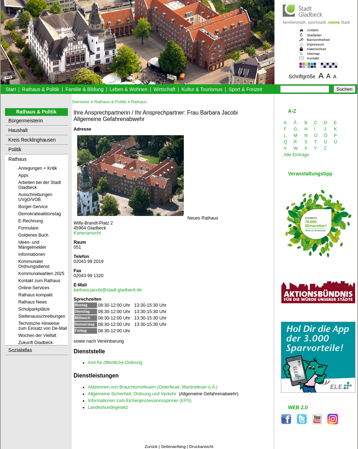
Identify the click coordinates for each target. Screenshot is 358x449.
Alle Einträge (296, 154)
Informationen (32, 254)
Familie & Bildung (84, 89)
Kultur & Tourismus (201, 89)
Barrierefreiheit (318, 40)
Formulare (28, 228)
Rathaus (18, 159)
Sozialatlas (20, 350)
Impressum (315, 44)
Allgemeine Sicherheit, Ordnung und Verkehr (132, 393)
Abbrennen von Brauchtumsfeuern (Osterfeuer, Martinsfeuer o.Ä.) (153, 387)
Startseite (81, 101)
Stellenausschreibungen (41, 316)
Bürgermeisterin (26, 120)
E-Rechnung (30, 220)
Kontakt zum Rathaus (39, 280)
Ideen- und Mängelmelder (32, 245)
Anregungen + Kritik (37, 168)
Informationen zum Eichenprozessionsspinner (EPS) (140, 400)
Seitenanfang (173, 446)
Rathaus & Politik (40, 89)
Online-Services (33, 287)
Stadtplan (314, 35)
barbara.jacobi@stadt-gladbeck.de (108, 289)
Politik (15, 149)
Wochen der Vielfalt (37, 335)
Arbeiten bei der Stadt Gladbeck (39, 185)
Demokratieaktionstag (39, 213)
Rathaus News (32, 302)
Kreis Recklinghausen (32, 140)
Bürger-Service (33, 206)
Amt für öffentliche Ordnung (115, 362)
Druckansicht (201, 446)
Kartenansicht (87, 233)
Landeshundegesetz (108, 407)
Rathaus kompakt (35, 294)
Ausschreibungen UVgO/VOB (35, 197)
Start (10, 89)
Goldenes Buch (33, 235)
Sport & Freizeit (245, 89)
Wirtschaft (164, 89)
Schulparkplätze (34, 309)
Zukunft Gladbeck (35, 342)
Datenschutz (316, 49)
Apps (23, 175)
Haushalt (18, 130)
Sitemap (313, 54)
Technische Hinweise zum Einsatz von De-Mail (42, 326)
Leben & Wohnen (128, 89)
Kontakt (313, 58)
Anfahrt (313, 30)
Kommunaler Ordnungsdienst (33, 264)
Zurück (151, 446)
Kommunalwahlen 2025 (41, 273)
